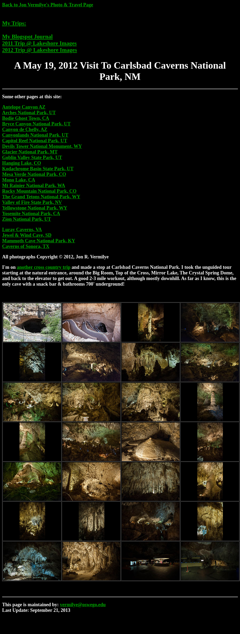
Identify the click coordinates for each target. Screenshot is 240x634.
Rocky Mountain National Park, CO (39, 191)
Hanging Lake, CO (21, 163)
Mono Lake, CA (18, 180)
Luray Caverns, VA (22, 229)
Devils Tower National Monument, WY (42, 146)
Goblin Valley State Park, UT (32, 157)
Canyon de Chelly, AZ (24, 129)
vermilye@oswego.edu (83, 604)
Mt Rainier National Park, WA (33, 185)
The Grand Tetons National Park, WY (41, 196)
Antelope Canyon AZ (23, 107)
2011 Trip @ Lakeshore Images (39, 43)
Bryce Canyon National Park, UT (36, 124)
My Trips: (14, 23)
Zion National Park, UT (26, 219)
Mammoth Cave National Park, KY (38, 240)
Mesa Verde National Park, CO (34, 174)
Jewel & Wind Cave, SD (27, 235)
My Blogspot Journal (27, 36)
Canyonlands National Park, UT (35, 135)
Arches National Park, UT (29, 112)
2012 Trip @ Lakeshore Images (39, 50)
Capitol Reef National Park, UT (34, 140)
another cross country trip (43, 267)
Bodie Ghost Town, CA (25, 118)
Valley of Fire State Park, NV (32, 202)
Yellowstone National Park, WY (34, 208)
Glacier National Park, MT (30, 152)
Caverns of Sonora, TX (25, 246)
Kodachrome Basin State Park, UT (37, 168)
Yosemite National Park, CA (31, 213)
